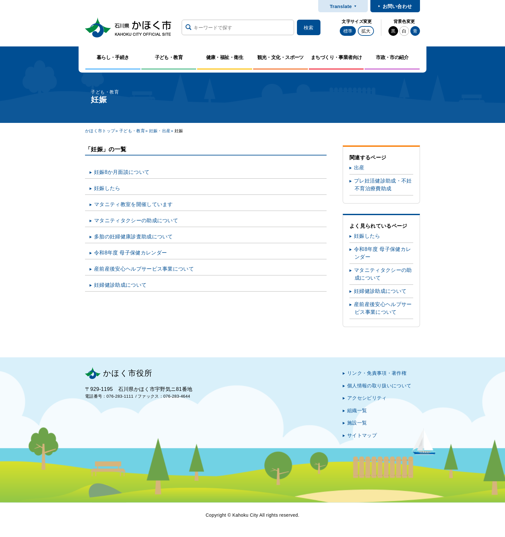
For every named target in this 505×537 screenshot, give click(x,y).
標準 (347, 31)
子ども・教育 (132, 130)
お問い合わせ (397, 6)
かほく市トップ (100, 130)
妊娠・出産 (160, 130)
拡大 (365, 31)
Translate (341, 6)
